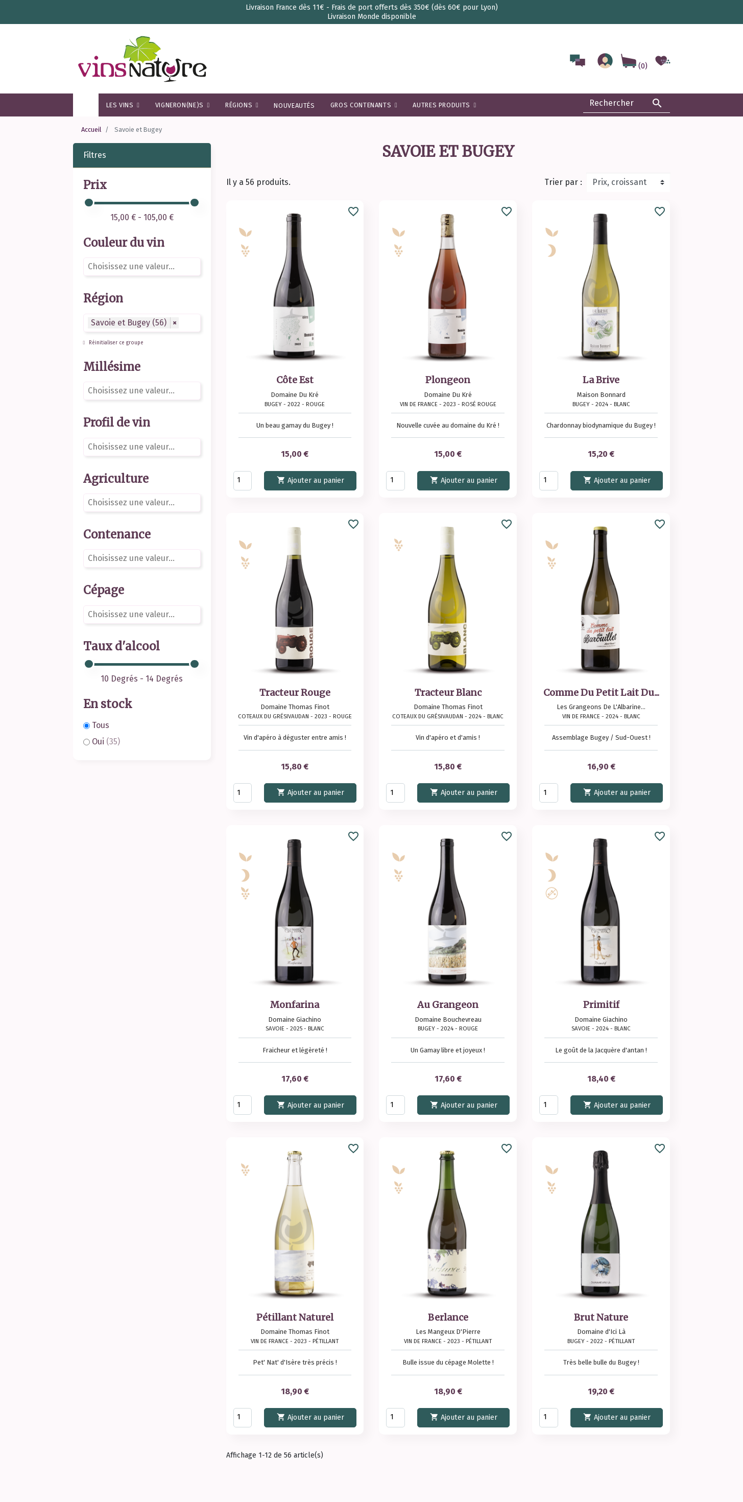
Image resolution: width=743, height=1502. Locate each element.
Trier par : (563, 182)
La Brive (601, 380)
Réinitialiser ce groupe (115, 343)
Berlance (448, 1317)
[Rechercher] (626, 103)
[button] (242, 104)
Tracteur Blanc (448, 692)
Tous (100, 725)
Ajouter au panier (310, 480)
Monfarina (294, 1005)
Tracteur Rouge (294, 692)
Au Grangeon (447, 1005)
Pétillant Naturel (294, 1317)
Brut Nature (601, 1317)
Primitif (601, 1005)
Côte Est (295, 380)
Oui (106, 741)
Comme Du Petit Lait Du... (601, 692)
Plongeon (447, 380)
